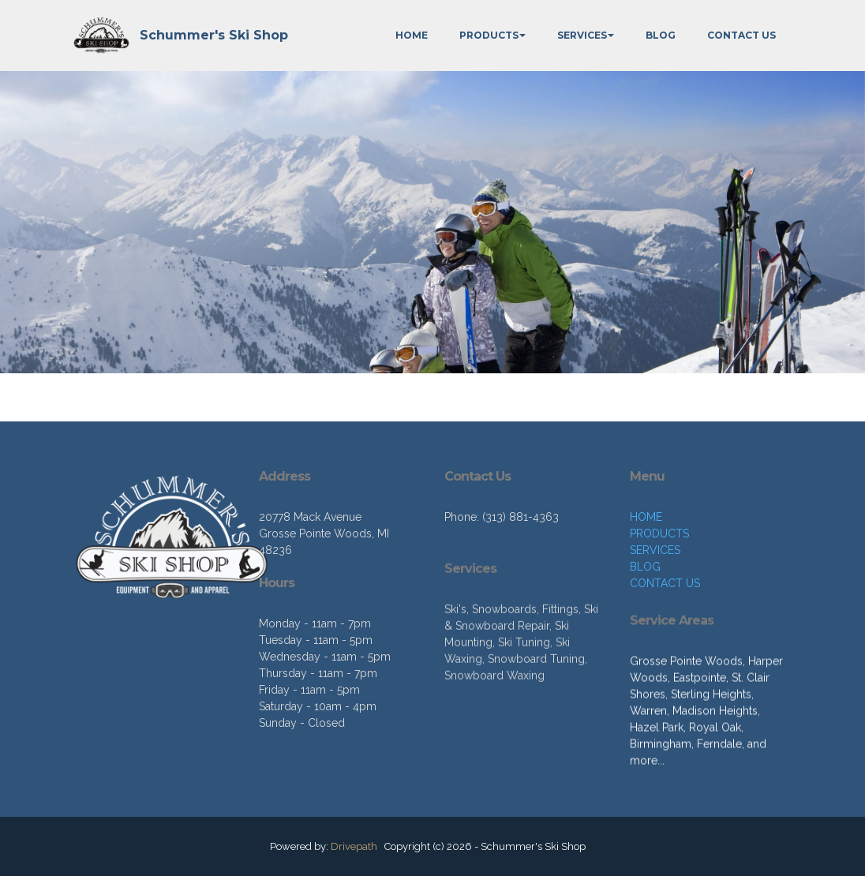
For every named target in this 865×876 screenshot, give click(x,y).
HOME (411, 35)
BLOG (661, 35)
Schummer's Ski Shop (214, 35)
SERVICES (582, 35)
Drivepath (354, 846)
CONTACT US (741, 35)
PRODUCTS (489, 35)
